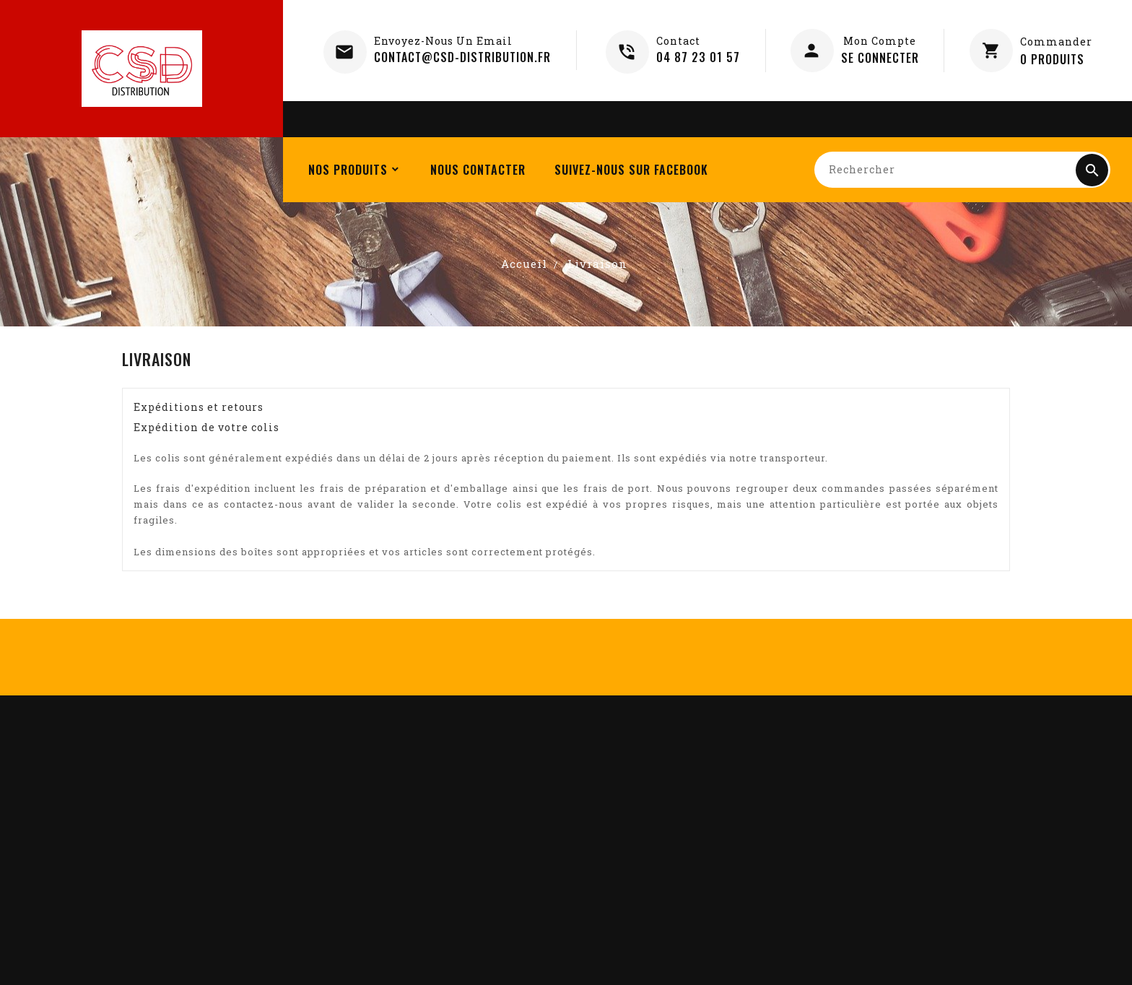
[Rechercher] (962, 170)
